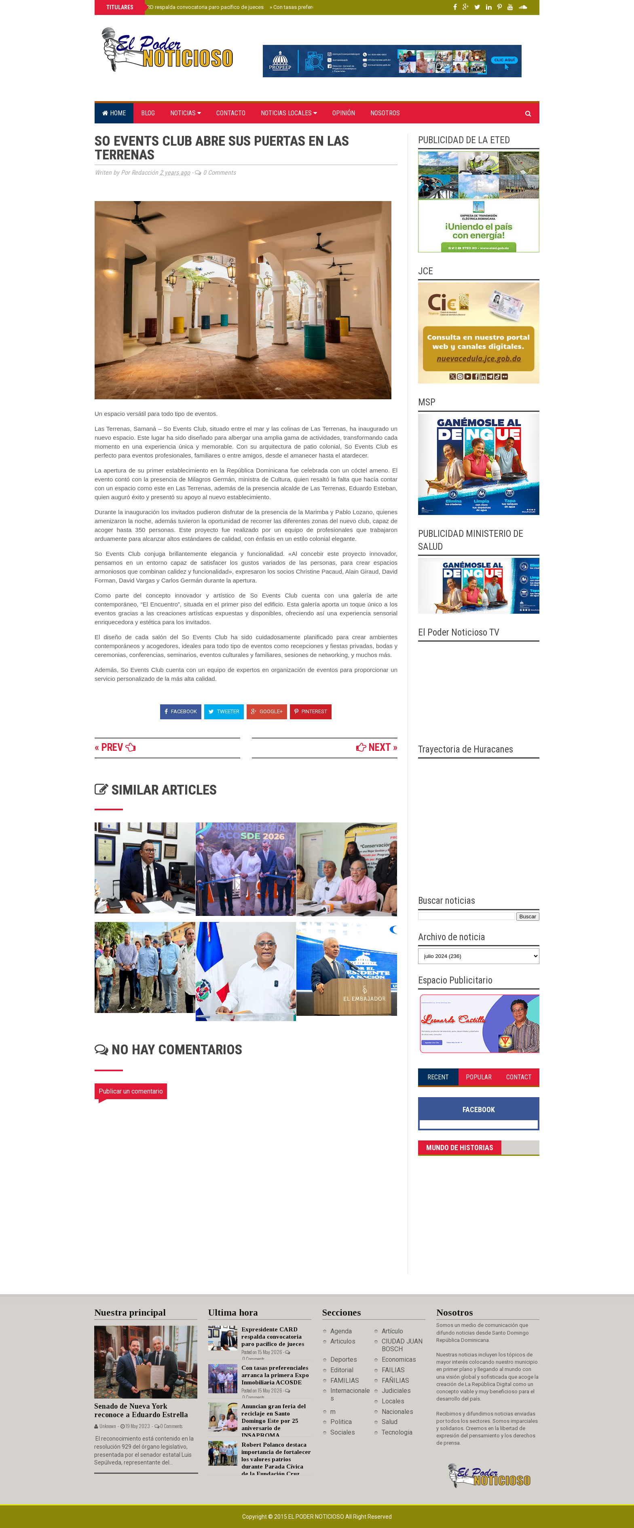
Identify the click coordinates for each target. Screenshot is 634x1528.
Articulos (342, 1341)
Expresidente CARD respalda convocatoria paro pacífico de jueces (184, 7)
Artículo (392, 1331)
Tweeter (224, 711)
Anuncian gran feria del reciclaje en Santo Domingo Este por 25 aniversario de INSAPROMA (273, 1421)
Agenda (341, 1331)
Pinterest (310, 711)
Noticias (185, 113)
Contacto (230, 113)
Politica (341, 1422)
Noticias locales (289, 113)
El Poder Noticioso (316, 1516)
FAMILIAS (344, 1380)
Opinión (343, 113)
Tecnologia (397, 1432)
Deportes (343, 1359)
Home (114, 113)
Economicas (399, 1359)
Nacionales (397, 1412)
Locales (393, 1401)
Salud (389, 1422)
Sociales (342, 1432)
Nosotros (385, 113)
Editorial (341, 1370)
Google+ (267, 711)
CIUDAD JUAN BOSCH (402, 1345)
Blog (148, 113)
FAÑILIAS (395, 1380)
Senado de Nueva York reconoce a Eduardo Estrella (141, 1410)
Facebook (181, 711)
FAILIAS (393, 1370)
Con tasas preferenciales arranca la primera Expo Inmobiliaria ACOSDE (275, 1375)
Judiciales (396, 1390)
